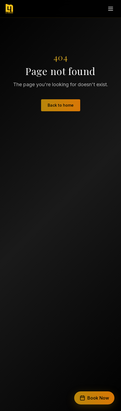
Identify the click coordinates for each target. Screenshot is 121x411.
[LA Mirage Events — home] (9, 9)
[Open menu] (111, 9)
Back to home (61, 105)
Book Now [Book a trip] (94, 398)
